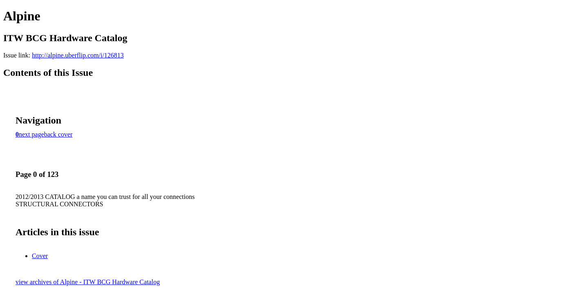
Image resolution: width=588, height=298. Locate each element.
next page (31, 134)
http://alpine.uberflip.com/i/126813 (78, 55)
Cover (40, 255)
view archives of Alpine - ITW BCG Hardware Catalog (88, 281)
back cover (58, 134)
